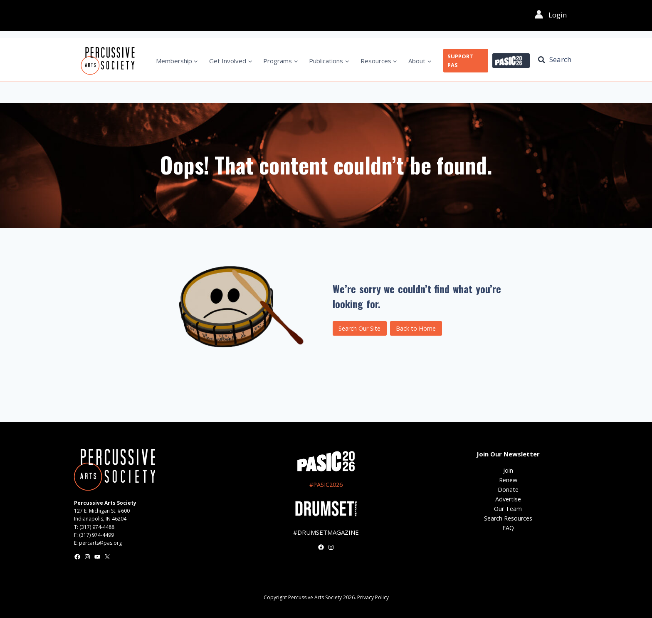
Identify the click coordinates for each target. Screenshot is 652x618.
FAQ (508, 528)
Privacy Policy (373, 597)
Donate (508, 489)
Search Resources (508, 518)
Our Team (508, 509)
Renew (508, 480)
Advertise (508, 499)
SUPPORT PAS (460, 60)
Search (560, 59)
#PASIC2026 (326, 484)
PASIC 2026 (511, 60)
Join (508, 470)
